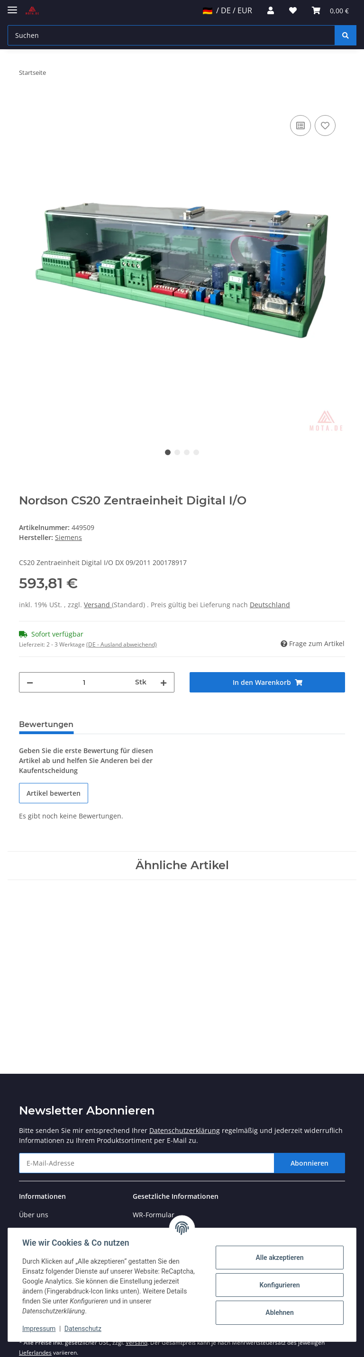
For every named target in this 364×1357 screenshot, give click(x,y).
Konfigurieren (278, 1285)
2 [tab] (177, 452)
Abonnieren (309, 1163)
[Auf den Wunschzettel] (325, 125)
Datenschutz (83, 1328)
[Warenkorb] (330, 10)
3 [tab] (187, 452)
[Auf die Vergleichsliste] (300, 125)
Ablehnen (278, 1312)
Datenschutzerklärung (184, 1130)
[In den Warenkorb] (26, 102)
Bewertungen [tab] (46, 724)
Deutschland (270, 604)
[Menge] (84, 682)
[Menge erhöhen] (163, 682)
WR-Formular (153, 1214)
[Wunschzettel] (293, 10)
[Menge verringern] (29, 682)
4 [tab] (196, 452)
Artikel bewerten (54, 793)
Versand (98, 604)
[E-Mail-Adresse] (146, 1163)
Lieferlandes (35, 1352)
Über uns (33, 1214)
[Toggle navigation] (12, 6)
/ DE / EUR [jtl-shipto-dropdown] (227, 10)
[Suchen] (171, 35)
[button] (271, 10)
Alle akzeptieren (278, 1257)
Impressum (39, 1328)
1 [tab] (168, 452)
